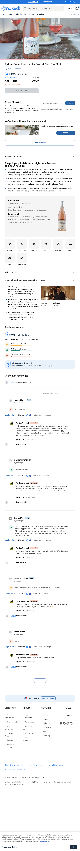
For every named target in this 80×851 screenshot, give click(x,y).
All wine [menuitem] (44, 720)
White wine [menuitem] (45, 732)
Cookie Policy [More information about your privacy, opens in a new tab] (45, 841)
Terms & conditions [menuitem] (12, 761)
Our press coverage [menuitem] (30, 731)
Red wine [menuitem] (44, 728)
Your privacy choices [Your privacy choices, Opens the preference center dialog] (9, 847)
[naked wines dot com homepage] (10, 8)
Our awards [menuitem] (27, 727)
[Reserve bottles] (52, 103)
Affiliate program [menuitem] (29, 739)
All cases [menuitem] (44, 724)
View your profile (7, 383)
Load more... (40, 685)
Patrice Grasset (22, 423)
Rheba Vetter (20, 635)
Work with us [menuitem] (27, 735)
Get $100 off (33, 2)
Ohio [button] (77, 14)
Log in (70, 8)
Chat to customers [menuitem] (12, 728)
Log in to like (10, 416)
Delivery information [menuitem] (12, 720)
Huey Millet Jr (20, 400)
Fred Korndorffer (22, 581)
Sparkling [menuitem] (44, 740)
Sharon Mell (20, 520)
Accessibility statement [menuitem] (56, 761)
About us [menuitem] (27, 713)
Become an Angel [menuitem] (11, 732)
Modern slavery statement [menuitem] (15, 766)
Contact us (70, 2)
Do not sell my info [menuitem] (39, 761)
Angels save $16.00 (12, 84)
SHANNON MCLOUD (23, 461)
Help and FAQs (69, 713)
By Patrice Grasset (13, 69)
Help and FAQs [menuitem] (10, 724)
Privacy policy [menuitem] (26, 761)
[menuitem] (8, 14)
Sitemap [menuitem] (8, 736)
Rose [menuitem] (43, 736)
